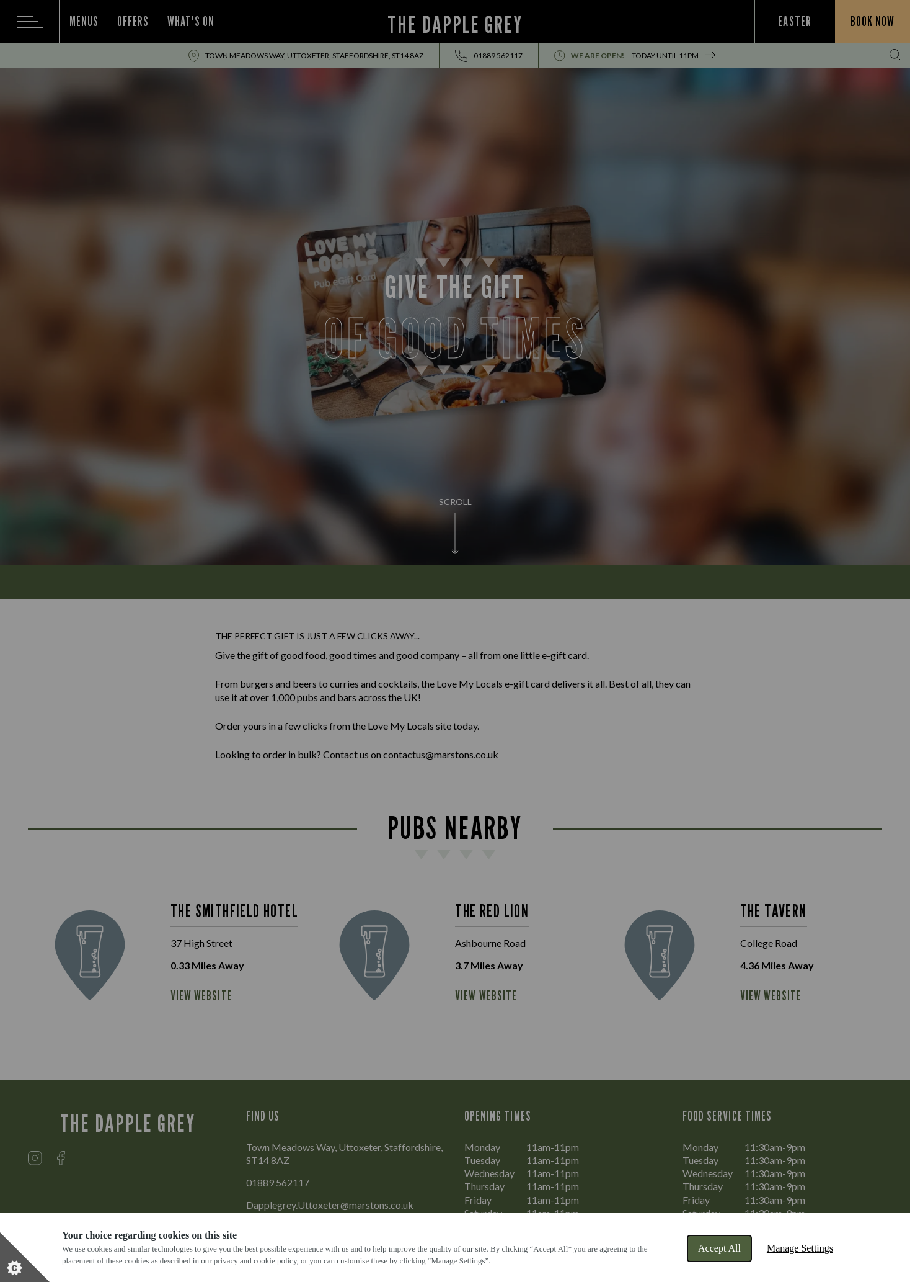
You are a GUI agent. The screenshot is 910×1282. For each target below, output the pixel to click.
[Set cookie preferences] (25, 1257)
